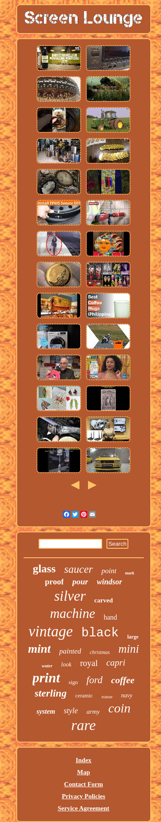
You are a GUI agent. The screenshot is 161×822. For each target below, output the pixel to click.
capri (115, 662)
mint (39, 648)
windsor (109, 582)
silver (69, 596)
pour (80, 581)
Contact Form (83, 784)
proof (54, 581)
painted (70, 651)
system (45, 711)
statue (106, 696)
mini (128, 648)
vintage (50, 631)
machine (72, 613)
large (133, 637)
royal (88, 663)
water (47, 665)
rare (83, 725)
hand (110, 617)
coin (119, 708)
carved (103, 600)
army (93, 711)
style (71, 710)
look (66, 664)
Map (83, 772)
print (46, 677)
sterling (51, 693)
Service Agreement (83, 808)
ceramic (84, 695)
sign (73, 682)
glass (44, 568)
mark (129, 573)
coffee (123, 680)
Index (83, 760)
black (100, 633)
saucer (78, 569)
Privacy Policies (83, 796)
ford (94, 680)
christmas (100, 652)
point (108, 571)
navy (126, 695)
